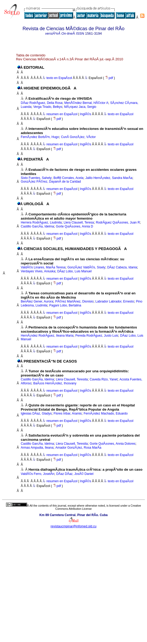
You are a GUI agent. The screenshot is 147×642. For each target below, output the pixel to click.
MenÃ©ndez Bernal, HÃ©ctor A (86, 103)
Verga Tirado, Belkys (47, 107)
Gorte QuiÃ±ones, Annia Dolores (112, 443)
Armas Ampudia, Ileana (37, 447)
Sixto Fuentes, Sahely (36, 178)
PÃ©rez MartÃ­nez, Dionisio (74, 301)
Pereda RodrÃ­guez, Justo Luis (96, 335)
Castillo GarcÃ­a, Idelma (37, 226)
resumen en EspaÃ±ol (61, 114)
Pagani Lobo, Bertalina (65, 305)
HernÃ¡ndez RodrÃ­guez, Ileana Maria (47, 335)
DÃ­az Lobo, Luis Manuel (74, 271)
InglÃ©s (85, 114)
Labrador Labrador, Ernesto (114, 301)
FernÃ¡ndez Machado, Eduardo (106, 413)
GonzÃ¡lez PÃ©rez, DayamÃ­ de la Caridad (51, 181)
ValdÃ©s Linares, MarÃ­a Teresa (43, 267)
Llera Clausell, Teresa (79, 222)
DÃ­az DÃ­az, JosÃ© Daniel (75, 474)
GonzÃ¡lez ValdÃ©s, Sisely (86, 267)
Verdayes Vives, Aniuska (38, 271)
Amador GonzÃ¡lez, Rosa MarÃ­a (78, 447)
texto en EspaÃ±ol (59, 78)
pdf (109, 78)
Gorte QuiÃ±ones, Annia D (74, 226)
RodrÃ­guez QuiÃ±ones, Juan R (118, 222)
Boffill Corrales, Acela (68, 178)
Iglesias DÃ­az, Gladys (36, 413)
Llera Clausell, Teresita (72, 379)
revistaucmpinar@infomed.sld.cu (73, 526)
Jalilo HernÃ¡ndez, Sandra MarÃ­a (108, 178)
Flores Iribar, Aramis (68, 413)
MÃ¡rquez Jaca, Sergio (80, 107)
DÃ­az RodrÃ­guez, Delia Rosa (41, 103)
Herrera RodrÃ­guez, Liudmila (41, 222)
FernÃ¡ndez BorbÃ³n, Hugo (40, 137)
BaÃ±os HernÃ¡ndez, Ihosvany (55, 383)
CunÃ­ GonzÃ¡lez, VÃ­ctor (78, 137)
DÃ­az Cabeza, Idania (122, 267)
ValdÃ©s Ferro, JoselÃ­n (37, 474)
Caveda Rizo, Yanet (104, 379)
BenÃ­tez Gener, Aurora (37, 301)
